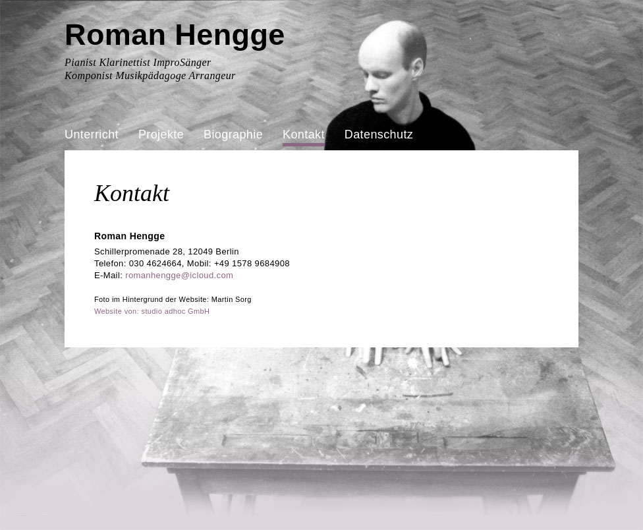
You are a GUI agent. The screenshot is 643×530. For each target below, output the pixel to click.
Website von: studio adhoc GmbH (152, 311)
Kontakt (304, 134)
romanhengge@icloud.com (179, 275)
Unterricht (92, 134)
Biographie (233, 134)
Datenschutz (379, 134)
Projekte (161, 134)
